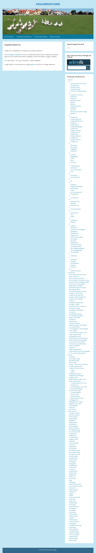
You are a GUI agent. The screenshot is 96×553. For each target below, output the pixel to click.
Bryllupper (74, 108)
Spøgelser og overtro (75, 404)
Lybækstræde (73, 471)
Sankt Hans (74, 228)
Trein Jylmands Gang (75, 525)
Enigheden (74, 151)
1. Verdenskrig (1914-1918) (78, 383)
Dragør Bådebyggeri (76, 126)
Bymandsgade (73, 426)
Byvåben (73, 113)
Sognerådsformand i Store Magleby (79, 351)
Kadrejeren (72, 319)
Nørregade (72, 482)
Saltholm (73, 226)
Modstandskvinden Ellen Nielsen (78, 338)
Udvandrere (72, 409)
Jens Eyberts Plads (74, 452)
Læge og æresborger (75, 334)
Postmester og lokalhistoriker (77, 344)
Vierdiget (73, 261)
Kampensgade (73, 456)
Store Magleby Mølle (76, 250)
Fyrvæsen (73, 162)
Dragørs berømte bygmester (77, 297)
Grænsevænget (73, 443)
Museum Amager (55, 37)
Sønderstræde (73, 520)
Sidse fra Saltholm (74, 345)
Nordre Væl (72, 478)
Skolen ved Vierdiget (76, 237)
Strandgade (72, 508)
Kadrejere (73, 185)
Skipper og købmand (75, 349)
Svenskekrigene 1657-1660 (79, 387)
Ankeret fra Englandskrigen (78, 91)
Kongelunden (74, 194)
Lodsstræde (72, 467)
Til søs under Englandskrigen (77, 353)
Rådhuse (73, 222)
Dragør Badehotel (76, 119)
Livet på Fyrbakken (74, 327)
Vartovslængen (73, 529)
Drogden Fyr (74, 141)
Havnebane (74, 175)
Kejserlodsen (73, 321)
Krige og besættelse (75, 381)
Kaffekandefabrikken (77, 186)
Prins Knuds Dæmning (75, 486)
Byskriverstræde (74, 428)
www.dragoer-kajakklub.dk (14, 54)
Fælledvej (72, 441)
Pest (72, 214)
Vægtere (73, 265)
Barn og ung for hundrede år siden (79, 280)
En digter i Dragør (74, 304)
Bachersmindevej (74, 415)
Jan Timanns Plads (74, 450)
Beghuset (73, 98)
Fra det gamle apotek (75, 314)
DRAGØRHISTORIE (48, 4)
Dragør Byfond (75, 125)
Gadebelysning (75, 166)
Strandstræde (73, 514)
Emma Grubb (74, 394)
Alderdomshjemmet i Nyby (78, 83)
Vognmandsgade (74, 533)
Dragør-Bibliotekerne (77, 121)
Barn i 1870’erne (74, 276)
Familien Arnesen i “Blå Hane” (77, 306)
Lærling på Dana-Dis (75, 336)
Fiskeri (72, 158)
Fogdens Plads (73, 439)
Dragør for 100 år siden (76, 293)
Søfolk (72, 372)
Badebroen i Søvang (76, 95)
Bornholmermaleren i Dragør (77, 287)
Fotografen (72, 312)
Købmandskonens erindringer (78, 325)
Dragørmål (74, 117)
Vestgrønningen (74, 531)
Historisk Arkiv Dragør (40, 37)
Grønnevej (72, 445)
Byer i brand (72, 362)
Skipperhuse (74, 235)
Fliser (72, 160)
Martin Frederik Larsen (77, 398)
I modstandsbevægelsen (76, 315)
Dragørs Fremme (76, 140)
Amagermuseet (75, 87)
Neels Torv (72, 477)
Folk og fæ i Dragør (74, 308)
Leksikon (70, 80)
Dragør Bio (74, 123)
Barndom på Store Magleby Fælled (79, 282)
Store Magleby (73, 405)
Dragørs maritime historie (76, 368)
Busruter (73, 110)
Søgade (71, 518)
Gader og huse (72, 411)
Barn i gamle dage (74, 359)
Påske (72, 216)
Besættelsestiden (74, 360)
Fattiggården (74, 156)
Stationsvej (72, 501)
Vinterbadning (75, 263)
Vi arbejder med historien (24, 37)
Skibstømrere (75, 233)
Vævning (73, 267)
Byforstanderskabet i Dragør (79, 111)
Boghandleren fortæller (76, 286)
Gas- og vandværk (76, 170)
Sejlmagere (74, 231)
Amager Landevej (74, 413)
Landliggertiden (73, 400)
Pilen (5, 60)
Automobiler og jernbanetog (77, 274)
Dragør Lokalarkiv (76, 130)
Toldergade (72, 523)
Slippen (71, 493)
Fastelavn (73, 155)
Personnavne (74, 213)
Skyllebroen (72, 492)
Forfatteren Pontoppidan (76, 310)
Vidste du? (72, 407)
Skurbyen (73, 241)
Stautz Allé (72, 499)
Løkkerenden (73, 473)
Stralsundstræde (74, 506)
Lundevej (72, 469)
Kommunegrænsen (76, 192)
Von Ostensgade (74, 535)
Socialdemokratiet (76, 246)
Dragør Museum (75, 132)
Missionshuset (75, 205)
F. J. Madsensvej (73, 437)
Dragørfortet (74, 138)
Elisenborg (74, 147)
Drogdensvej (73, 434)
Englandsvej (72, 435)
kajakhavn (32, 64)
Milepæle (73, 203)
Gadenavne (74, 168)
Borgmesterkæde (76, 106)
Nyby (70, 480)
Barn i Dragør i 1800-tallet (76, 278)
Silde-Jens (72, 347)
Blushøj (73, 104)
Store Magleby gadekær (78, 248)
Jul (71, 181)
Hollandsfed (72, 447)
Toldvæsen (74, 256)
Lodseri (73, 370)
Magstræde (72, 475)
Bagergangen (73, 418)
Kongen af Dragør (74, 323)
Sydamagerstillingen (77, 389)
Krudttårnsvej (73, 465)
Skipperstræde (73, 490)
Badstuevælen (73, 417)
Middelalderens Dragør (76, 402)
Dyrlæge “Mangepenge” (76, 302)
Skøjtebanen (74, 243)
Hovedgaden (73, 448)
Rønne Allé (72, 488)
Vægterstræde (73, 536)
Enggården (74, 149)
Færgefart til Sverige (75, 374)
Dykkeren (72, 301)
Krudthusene (74, 385)
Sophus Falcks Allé (74, 497)
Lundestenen (74, 198)
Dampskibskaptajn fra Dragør (77, 291)
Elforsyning (74, 145)
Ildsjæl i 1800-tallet (74, 317)
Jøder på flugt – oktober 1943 (77, 379)
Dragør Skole (74, 134)
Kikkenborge (74, 188)
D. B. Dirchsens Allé (74, 432)
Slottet (71, 495)
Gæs (72, 171)
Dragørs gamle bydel (75, 366)
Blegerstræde (73, 422)
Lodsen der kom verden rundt (78, 332)
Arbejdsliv (72, 357)
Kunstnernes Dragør (75, 390)
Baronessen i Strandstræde (77, 284)
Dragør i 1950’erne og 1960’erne (78, 364)
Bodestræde (72, 424)
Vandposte (74, 259)
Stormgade (72, 505)
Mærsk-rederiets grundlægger (78, 340)
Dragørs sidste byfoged (76, 299)
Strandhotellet (75, 252)
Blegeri (73, 102)
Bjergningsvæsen (76, 100)
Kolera (72, 190)
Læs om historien (9, 37)
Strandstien (72, 512)
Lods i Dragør (73, 331)
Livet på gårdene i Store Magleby (78, 329)
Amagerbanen (75, 85)
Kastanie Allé (73, 460)
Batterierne (74, 97)
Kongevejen (72, 463)
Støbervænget (73, 516)
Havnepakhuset (75, 177)
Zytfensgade (73, 540)
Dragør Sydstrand (76, 136)
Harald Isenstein (75, 396)
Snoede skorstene (76, 244)
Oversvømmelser (76, 209)
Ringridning (74, 220)
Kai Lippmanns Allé (74, 454)
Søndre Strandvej (74, 521)
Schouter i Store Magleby (78, 229)
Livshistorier (71, 272)
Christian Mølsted (76, 392)
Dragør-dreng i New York (76, 295)
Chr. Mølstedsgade (74, 430)
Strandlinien (72, 510)
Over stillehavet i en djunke (77, 342)
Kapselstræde (73, 458)
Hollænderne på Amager (76, 375)
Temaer (70, 355)
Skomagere (74, 239)
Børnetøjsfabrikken (74, 289)
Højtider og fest (73, 377)
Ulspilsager (72, 527)
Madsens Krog (75, 201)
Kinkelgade (72, 462)
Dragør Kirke (74, 128)
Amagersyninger (75, 89)
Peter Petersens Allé (75, 484)
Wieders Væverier (76, 271)
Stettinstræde (73, 503)
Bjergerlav (72, 420)
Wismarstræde (73, 538)
